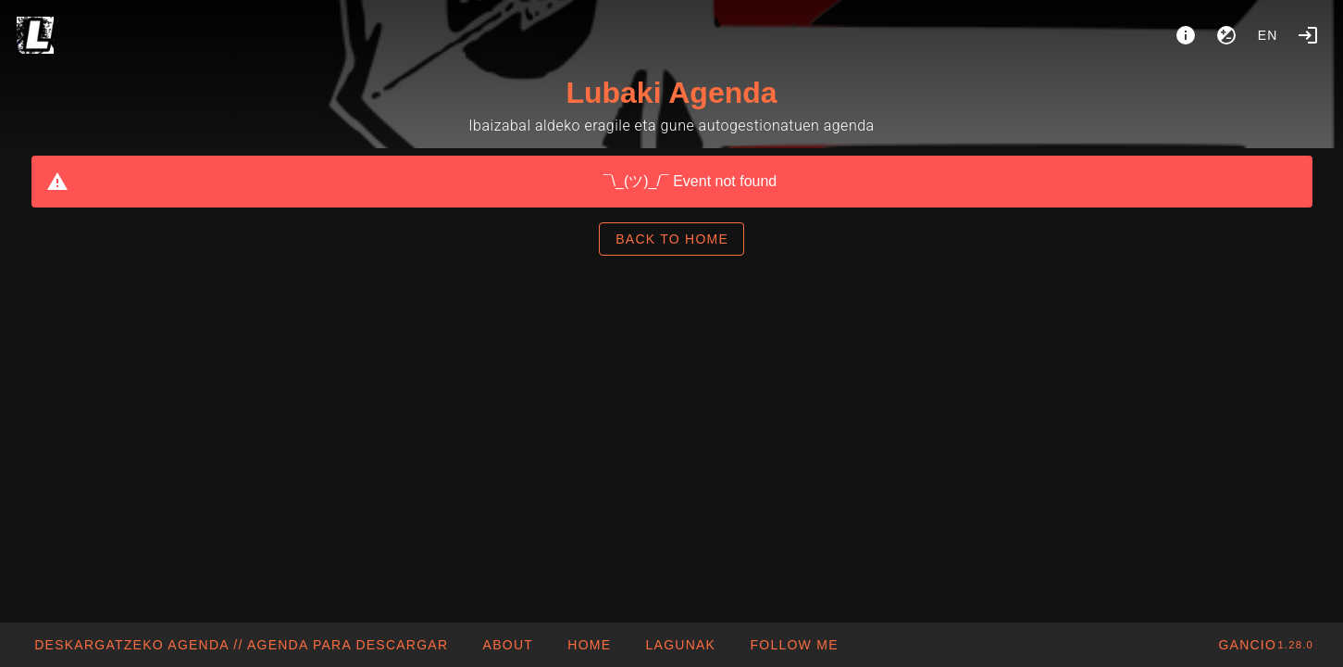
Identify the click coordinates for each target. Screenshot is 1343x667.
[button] (679, 644)
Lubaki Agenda (671, 92)
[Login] (1307, 35)
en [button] (1268, 35)
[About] (1185, 35)
